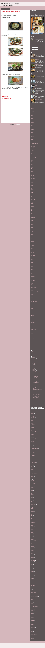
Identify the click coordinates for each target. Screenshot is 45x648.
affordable (32, 108)
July (33, 364)
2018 (33, 355)
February (34, 370)
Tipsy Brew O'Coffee (35, 393)
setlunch (32, 600)
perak (32, 269)
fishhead (32, 175)
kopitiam (32, 223)
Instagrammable (33, 207)
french (32, 182)
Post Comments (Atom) (17, 124)
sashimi (32, 290)
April (33, 368)
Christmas (32, 150)
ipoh (31, 209)
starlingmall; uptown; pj (34, 607)
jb (31, 213)
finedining (32, 172)
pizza (32, 273)
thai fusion (32, 318)
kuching (32, 227)
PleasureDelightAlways (10, 3)
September (34, 362)
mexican (32, 241)
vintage (32, 326)
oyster (32, 262)
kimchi (32, 216)
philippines (32, 270)
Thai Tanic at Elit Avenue (36, 390)
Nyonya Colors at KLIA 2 (36, 396)
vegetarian (32, 323)
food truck (32, 179)
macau (32, 234)
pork (31, 277)
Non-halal (32, 252)
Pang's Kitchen (35, 384)
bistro (32, 132)
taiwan (32, 311)
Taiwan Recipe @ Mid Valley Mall (37, 389)
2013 (33, 404)
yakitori (32, 333)
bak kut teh (32, 119)
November (34, 359)
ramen (32, 283)
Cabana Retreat (37, 89)
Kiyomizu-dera (33, 217)
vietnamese (32, 325)
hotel (32, 203)
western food (33, 330)
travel (32, 319)
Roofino (36, 85)
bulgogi (32, 140)
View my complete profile (34, 43)
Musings (32, 245)
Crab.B (34, 388)
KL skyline (32, 221)
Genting (32, 186)
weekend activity (33, 329)
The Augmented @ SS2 (36, 382)
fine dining (32, 171)
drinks (32, 470)
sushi (32, 308)
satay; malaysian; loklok (34, 291)
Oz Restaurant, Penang (36, 397)
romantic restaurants (34, 287)
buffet (32, 139)
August (34, 363)
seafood (32, 294)
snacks (32, 297)
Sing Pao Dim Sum (35, 376)
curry (32, 154)
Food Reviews (33, 178)
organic (32, 259)
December (34, 358)
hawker (32, 192)
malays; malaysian (33, 235)
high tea (32, 196)
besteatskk (32, 129)
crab (31, 153)
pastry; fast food (33, 265)
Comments (33, 49)
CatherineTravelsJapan (34, 143)
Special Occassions (34, 301)
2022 (33, 350)
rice (31, 284)
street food (32, 305)
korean (32, 224)
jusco (32, 214)
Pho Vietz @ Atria (35, 377)
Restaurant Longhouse (36, 383)
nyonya (32, 258)
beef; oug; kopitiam (33, 126)
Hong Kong (32, 202)
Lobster (32, 231)
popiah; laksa (33, 276)
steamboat (32, 304)
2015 (33, 401)
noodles (32, 256)
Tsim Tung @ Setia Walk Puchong (37, 387)
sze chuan (32, 614)
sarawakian (32, 593)
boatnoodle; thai (33, 133)
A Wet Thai (34, 398)
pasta (32, 263)
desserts (32, 161)
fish (31, 174)
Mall (31, 238)
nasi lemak (32, 249)
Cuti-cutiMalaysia (33, 157)
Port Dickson (33, 280)
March (34, 369)
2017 (33, 356)
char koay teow (33, 146)
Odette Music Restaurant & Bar (39, 64)
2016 (33, 357)
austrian (32, 118)
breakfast (32, 136)
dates (32, 160)
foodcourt (32, 181)
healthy (32, 193)
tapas (32, 312)
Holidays (32, 200)
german (32, 188)
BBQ (32, 125)
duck (32, 167)
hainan (32, 189)
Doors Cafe (34, 371)
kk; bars (32, 220)
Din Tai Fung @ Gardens (36, 381)
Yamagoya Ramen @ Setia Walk (37, 378)
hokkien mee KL (33, 199)
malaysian (32, 237)
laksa (32, 230)
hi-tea (32, 195)
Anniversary (32, 111)
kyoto (32, 228)
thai (31, 316)
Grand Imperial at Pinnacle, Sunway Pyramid (36, 395)
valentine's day (33, 322)
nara (31, 248)
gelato (32, 185)
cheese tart (32, 147)
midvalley (32, 242)
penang (32, 266)
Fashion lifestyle (33, 168)
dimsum (32, 164)
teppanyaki (32, 315)
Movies (32, 244)
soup (32, 298)
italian (32, 210)
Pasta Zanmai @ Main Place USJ (37, 375)
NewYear (32, 251)
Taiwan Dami (37, 59)
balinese (32, 122)
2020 (33, 352)
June (33, 365)
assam (32, 115)
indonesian (32, 206)
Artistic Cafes (33, 112)
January (34, 400)
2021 (33, 351)
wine (32, 332)
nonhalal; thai (33, 255)
